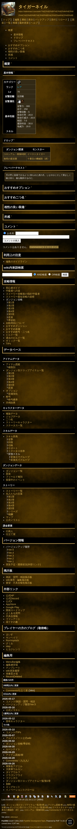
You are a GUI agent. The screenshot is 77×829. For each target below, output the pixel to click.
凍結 (23, 19)
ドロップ (18, 37)
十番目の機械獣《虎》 (38, 158)
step (8, 646)
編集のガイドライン (16, 261)
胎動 (8, 784)
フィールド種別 (14, 476)
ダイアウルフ (13, 772)
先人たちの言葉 (14, 493)
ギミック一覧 (13, 340)
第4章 (11, 311)
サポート (13, 448)
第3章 (11, 308)
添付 (53, 19)
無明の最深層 (10, 158)
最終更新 (24, 22)
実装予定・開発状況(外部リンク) (23, 564)
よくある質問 (13, 613)
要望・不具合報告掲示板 (19, 582)
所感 (10, 54)
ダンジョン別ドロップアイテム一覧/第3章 (29, 807)
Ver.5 (11, 549)
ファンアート (13, 619)
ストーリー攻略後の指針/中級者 (23, 293)
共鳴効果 (10, 402)
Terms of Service (44, 827)
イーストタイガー (36, 154)
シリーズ (13, 511)
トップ (6, 19)
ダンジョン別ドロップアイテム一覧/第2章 (28, 781)
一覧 (8, 22)
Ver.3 (11, 555)
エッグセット (13, 786)
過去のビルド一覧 (15, 337)
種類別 (11, 367)
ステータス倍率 (16, 451)
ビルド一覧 (12, 334)
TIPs (8, 343)
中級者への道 (13, 290)
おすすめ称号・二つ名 (18, 332)
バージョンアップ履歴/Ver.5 (21, 704)
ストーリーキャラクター (19, 422)
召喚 (10, 445)
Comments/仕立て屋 (17, 690)
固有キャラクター (15, 721)
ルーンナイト (13, 749)
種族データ (12, 413)
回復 (10, 442)
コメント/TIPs (13, 732)
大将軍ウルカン (14, 769)
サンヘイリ (12, 637)
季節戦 (11, 320)
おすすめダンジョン (16, 326)
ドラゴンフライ (14, 775)
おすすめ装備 (13, 329)
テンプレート (13, 667)
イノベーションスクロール (20, 789)
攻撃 (10, 439)
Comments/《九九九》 (18, 760)
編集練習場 (12, 664)
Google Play (12, 607)
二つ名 (9, 419)
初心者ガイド (13, 287)
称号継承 (13, 399)
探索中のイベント (15, 479)
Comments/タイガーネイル (44, 247)
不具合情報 (12, 616)
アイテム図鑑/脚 (14, 755)
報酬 (10, 514)
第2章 (11, 305)
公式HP (10, 595)
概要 (10, 30)
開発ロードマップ (15, 610)
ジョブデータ (13, 416)
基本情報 (18, 34)
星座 (10, 317)
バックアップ (42, 19)
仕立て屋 (10, 534)
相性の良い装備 (16, 51)
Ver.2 (11, 558)
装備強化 (13, 393)
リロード (62, 19)
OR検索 (54, 274)
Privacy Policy (33, 827)
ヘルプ (34, 22)
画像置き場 (12, 673)
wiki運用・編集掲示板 (17, 580)
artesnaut (14, 817)
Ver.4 (11, 552)
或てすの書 (12, 622)
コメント (13, 58)
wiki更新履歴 (12, 670)
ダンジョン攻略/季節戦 (18, 743)
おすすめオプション (18, 45)
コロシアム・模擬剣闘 (15, 154)
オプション (12, 390)
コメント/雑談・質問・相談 (20, 701)
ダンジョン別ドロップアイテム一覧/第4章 (25, 805)
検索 (15, 22)
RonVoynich (12, 640)
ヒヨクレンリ (13, 649)
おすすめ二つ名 (16, 48)
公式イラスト (13, 520)
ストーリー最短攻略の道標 (20, 296)
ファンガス (12, 778)
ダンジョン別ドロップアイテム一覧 (25, 370)
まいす (9, 634)
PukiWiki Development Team (34, 821)
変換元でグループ (20, 457)
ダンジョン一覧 (14, 471)
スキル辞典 (12, 436)
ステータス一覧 (14, 425)
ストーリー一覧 (14, 490)
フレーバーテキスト (24, 40)
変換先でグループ (20, 460)
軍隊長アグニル (14, 766)
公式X (9, 601)
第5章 (11, 314)
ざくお (9, 643)
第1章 (11, 302)
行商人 (9, 531)
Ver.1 (11, 561)
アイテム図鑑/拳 (55, 805)
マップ (9, 517)
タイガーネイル (33, 6)
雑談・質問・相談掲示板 (19, 577)
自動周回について (15, 323)
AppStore (11, 604)
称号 (8, 396)
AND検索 (40, 274)
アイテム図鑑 (13, 364)
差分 (30, 19)
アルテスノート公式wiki (18, 738)
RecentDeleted (14, 676)
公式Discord (12, 598)
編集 (17, 19)
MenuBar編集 (13, 662)
